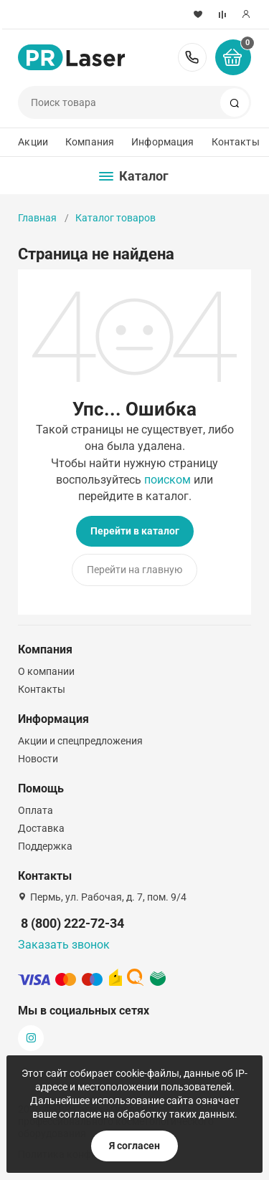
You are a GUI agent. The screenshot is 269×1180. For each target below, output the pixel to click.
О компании (46, 671)
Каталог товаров (115, 218)
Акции (33, 142)
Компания (89, 142)
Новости (38, 758)
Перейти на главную (134, 569)
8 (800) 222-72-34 (192, 57)
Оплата (35, 810)
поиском (167, 479)
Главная (37, 218)
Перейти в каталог (134, 531)
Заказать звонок (64, 944)
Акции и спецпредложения (80, 741)
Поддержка (45, 846)
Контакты (236, 142)
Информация (162, 142)
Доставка (41, 828)
